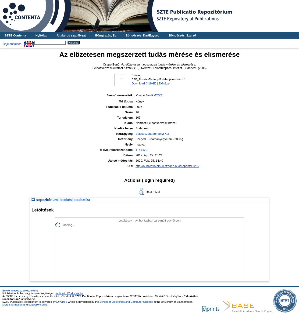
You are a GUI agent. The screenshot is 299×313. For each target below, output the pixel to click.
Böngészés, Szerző (182, 35)
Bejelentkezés (12, 44)
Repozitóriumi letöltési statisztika (61, 200)
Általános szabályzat (71, 35)
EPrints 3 (61, 301)
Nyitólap (41, 35)
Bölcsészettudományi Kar (152, 133)
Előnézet (164, 83)
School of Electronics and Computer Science (126, 301)
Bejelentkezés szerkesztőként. (20, 290)
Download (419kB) (144, 83)
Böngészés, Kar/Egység (143, 35)
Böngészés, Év (105, 35)
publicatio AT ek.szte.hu (69, 293)
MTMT (157, 95)
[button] (141, 191)
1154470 (141, 150)
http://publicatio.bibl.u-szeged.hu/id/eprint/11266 (167, 166)
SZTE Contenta (15, 35)
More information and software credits (24, 304)
